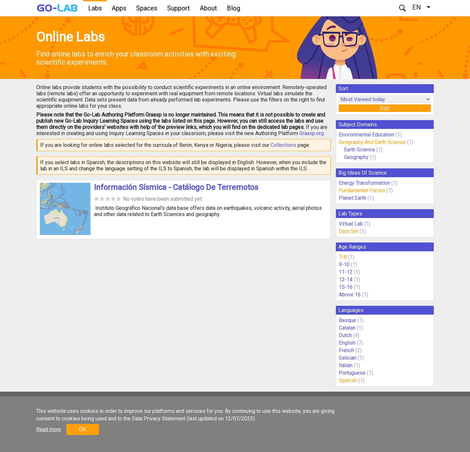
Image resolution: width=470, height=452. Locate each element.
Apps (119, 8)
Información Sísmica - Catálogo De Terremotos (176, 187)
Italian (345, 365)
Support (178, 8)
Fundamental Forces (362, 190)
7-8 (343, 257)
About (208, 8)
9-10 (344, 264)
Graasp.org (311, 133)
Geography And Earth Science (372, 142)
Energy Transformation (364, 183)
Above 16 (350, 294)
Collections (283, 145)
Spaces (146, 8)
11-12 (345, 272)
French (346, 350)
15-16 (345, 287)
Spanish (348, 380)
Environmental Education (366, 135)
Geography (356, 157)
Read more (48, 429)
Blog (233, 8)
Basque (347, 320)
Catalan (347, 328)
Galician (347, 358)
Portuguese (352, 373)
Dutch (345, 335)
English (347, 343)
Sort (384, 108)
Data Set (348, 231)
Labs (95, 8)
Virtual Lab (351, 224)
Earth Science (359, 150)
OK (82, 429)
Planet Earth (352, 198)
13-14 (345, 279)
